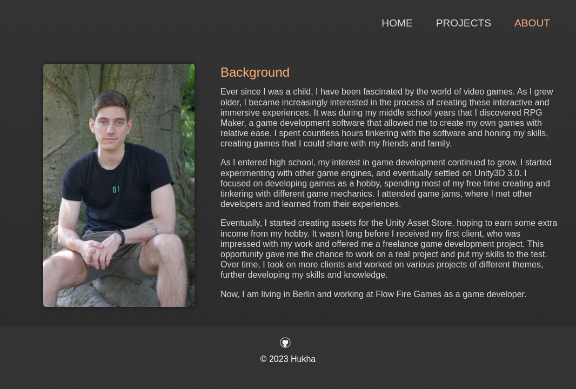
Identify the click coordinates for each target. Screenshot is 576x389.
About (532, 23)
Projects (463, 23)
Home (397, 23)
